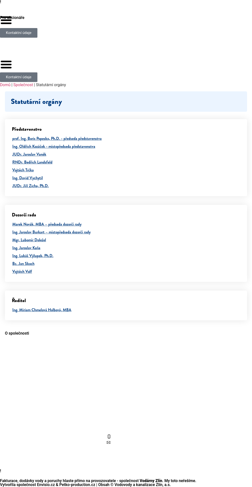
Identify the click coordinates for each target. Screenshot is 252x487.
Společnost (23, 84)
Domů (5, 84)
